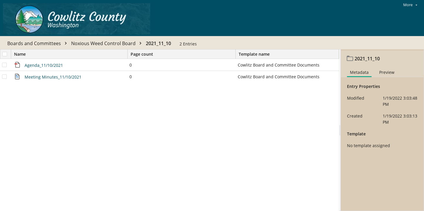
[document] (382, 131)
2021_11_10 (158, 43)
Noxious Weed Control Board (107, 43)
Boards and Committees (38, 43)
